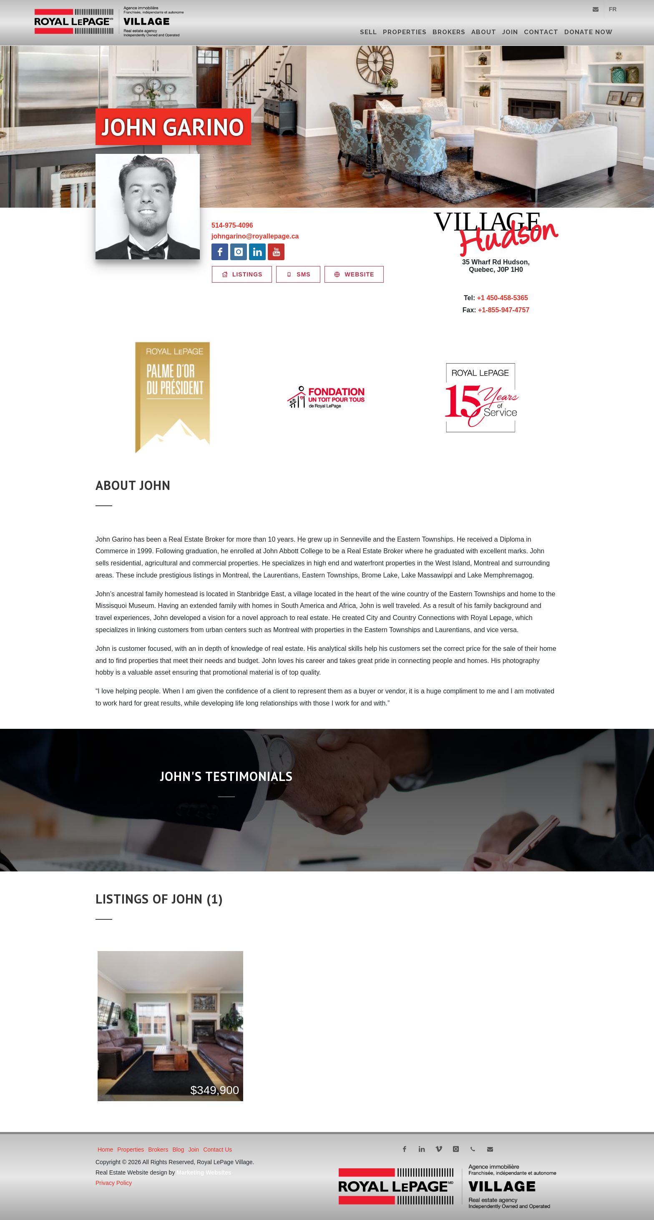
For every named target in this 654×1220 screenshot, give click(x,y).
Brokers (449, 32)
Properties (405, 32)
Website (354, 274)
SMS (298, 274)
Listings (241, 274)
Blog (178, 1149)
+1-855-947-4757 (503, 310)
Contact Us (217, 1149)
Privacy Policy (114, 1183)
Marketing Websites (203, 1172)
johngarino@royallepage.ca (255, 236)
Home (105, 1149)
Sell (368, 32)
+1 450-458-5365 (502, 297)
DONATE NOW (588, 32)
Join (510, 32)
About (483, 32)
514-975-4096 (232, 225)
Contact (541, 32)
